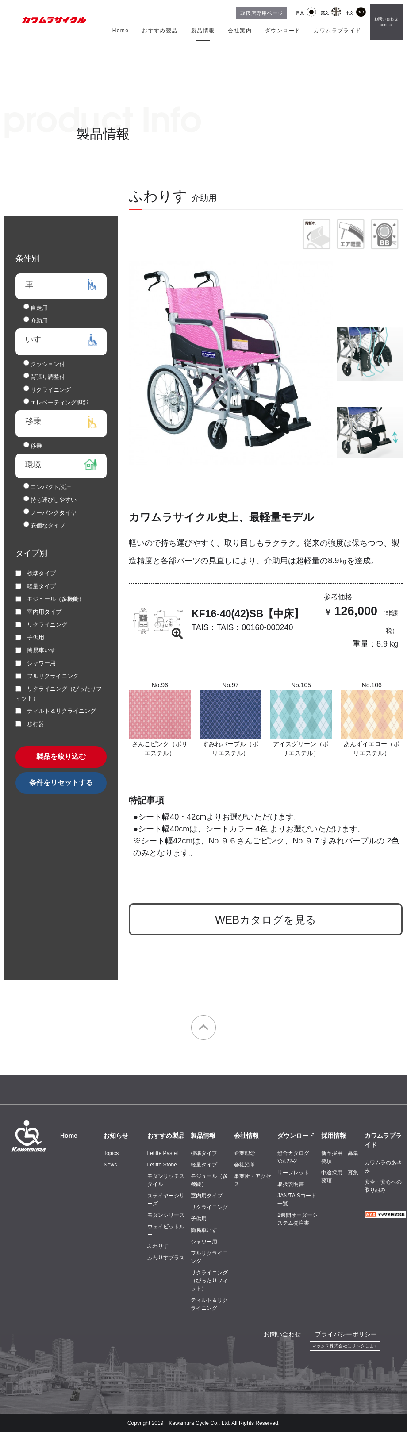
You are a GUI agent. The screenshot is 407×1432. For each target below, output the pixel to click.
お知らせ (116, 1135)
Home (120, 30)
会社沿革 (244, 1165)
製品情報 (203, 30)
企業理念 (244, 1153)
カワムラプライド (337, 30)
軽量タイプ (204, 1165)
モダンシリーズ (165, 1215)
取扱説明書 (290, 1184)
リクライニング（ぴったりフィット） (209, 1281)
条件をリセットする (61, 782)
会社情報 (246, 1135)
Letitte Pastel (162, 1153)
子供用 (199, 1219)
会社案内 (240, 30)
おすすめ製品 (159, 30)
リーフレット (293, 1173)
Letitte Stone (162, 1165)
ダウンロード (282, 30)
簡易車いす (204, 1230)
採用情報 (333, 1135)
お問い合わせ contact (386, 22)
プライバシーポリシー (346, 1334)
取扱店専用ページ (261, 13)
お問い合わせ (282, 1334)
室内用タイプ (207, 1196)
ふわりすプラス (165, 1258)
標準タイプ (204, 1153)
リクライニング (209, 1207)
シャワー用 (204, 1242)
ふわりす (158, 1246)
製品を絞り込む (61, 756)
